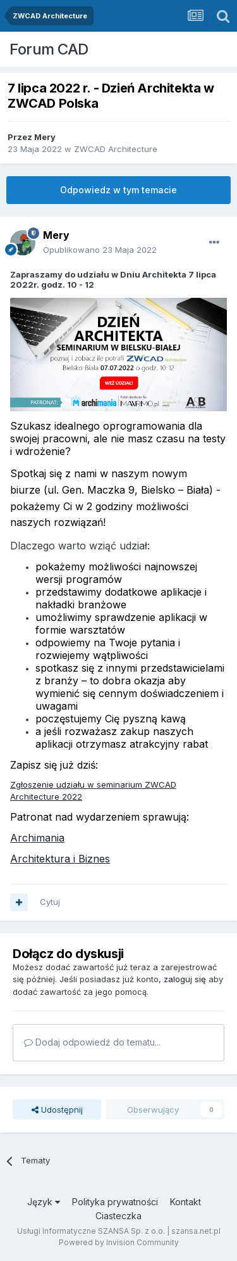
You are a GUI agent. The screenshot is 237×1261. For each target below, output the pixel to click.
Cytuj (50, 902)
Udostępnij (57, 1109)
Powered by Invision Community (119, 1242)
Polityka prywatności (115, 1201)
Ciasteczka (118, 1215)
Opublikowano (100, 250)
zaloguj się (185, 979)
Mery (45, 137)
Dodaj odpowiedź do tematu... (92, 1042)
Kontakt (185, 1201)
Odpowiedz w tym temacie (118, 189)
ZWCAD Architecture (115, 149)
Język (43, 1201)
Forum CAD (48, 49)
